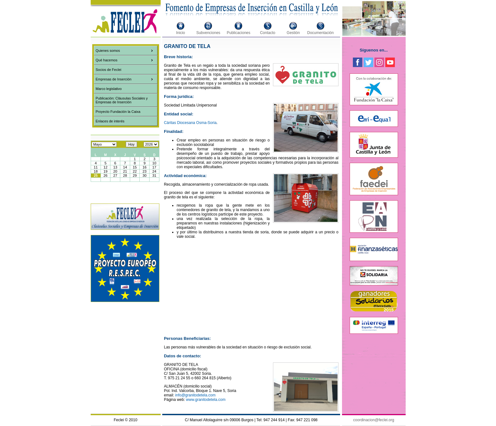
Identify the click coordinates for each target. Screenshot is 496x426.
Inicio (180, 33)
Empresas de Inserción (114, 79)
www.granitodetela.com (206, 399)
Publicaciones (238, 33)
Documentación (320, 33)
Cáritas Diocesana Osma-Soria (190, 122)
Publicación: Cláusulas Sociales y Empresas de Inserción (122, 100)
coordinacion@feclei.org (373, 420)
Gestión (293, 33)
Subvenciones (208, 33)
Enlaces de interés (110, 121)
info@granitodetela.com (195, 395)
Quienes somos (108, 50)
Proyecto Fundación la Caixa (118, 111)
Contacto (267, 33)
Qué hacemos (106, 60)
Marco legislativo (109, 89)
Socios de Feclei (109, 70)
